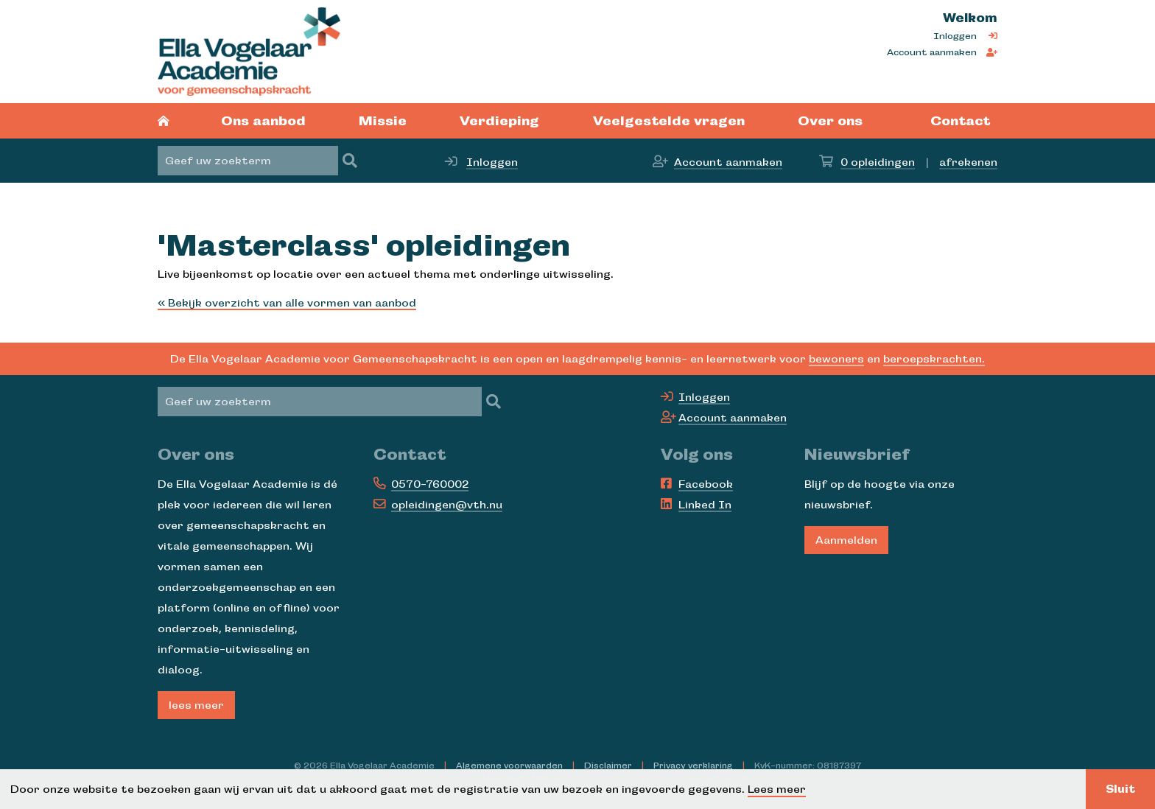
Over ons (830, 120)
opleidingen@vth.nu (446, 505)
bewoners (836, 359)
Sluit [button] (1120, 789)
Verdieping (499, 120)
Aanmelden (846, 540)
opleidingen (877, 162)
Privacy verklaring (693, 765)
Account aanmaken (932, 52)
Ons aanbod (263, 120)
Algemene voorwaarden (509, 765)
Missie (383, 120)
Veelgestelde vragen (669, 120)
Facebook (705, 484)
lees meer (196, 705)
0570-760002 (429, 484)
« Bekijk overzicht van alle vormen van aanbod (287, 303)
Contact (960, 120)
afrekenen (968, 162)
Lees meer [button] (777, 789)
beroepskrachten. (934, 359)
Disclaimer (608, 765)
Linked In (704, 505)
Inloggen (955, 36)
